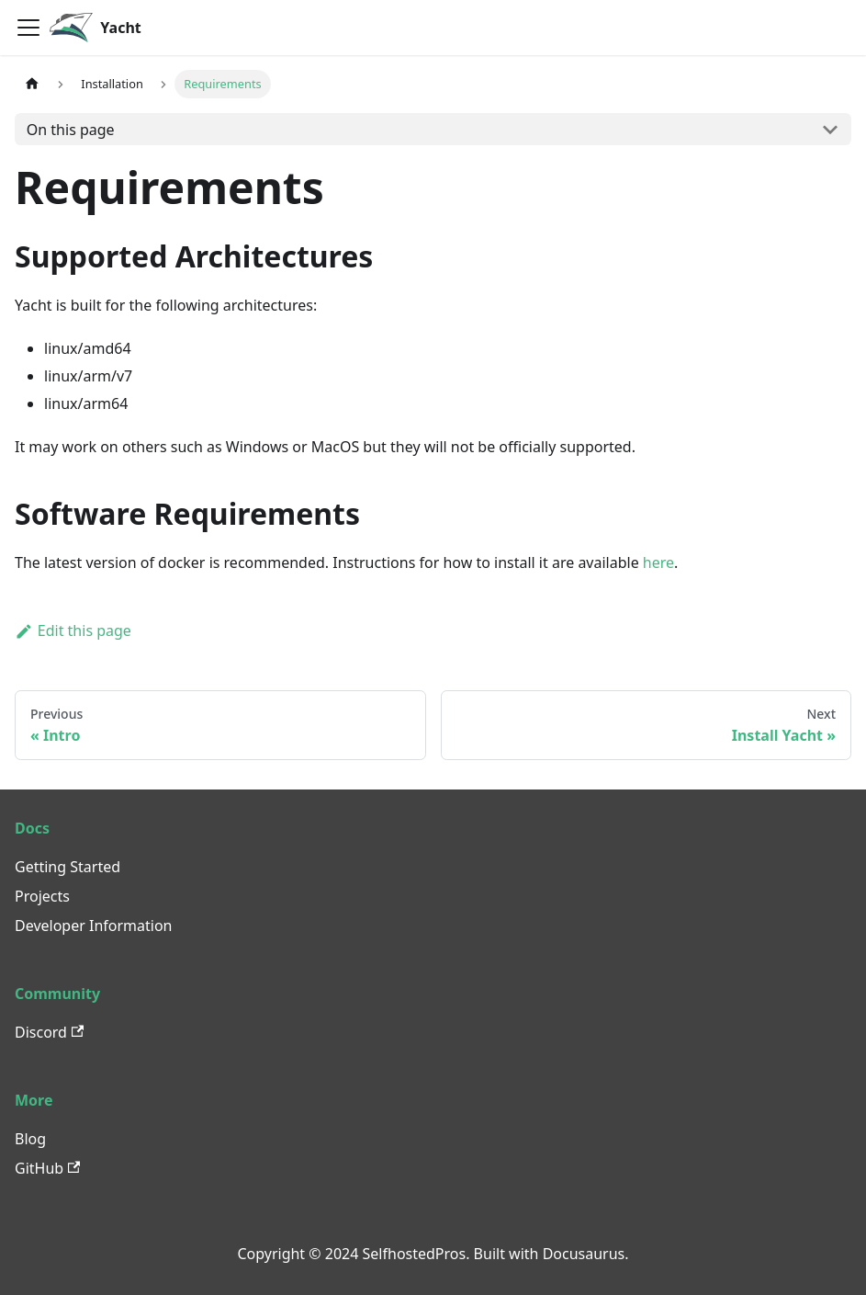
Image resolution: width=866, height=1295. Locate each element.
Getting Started (67, 867)
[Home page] (32, 84)
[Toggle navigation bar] (28, 27)
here (658, 562)
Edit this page (73, 630)
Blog (30, 1139)
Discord (49, 1032)
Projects (42, 896)
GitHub (47, 1168)
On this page (71, 129)
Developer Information (94, 925)
